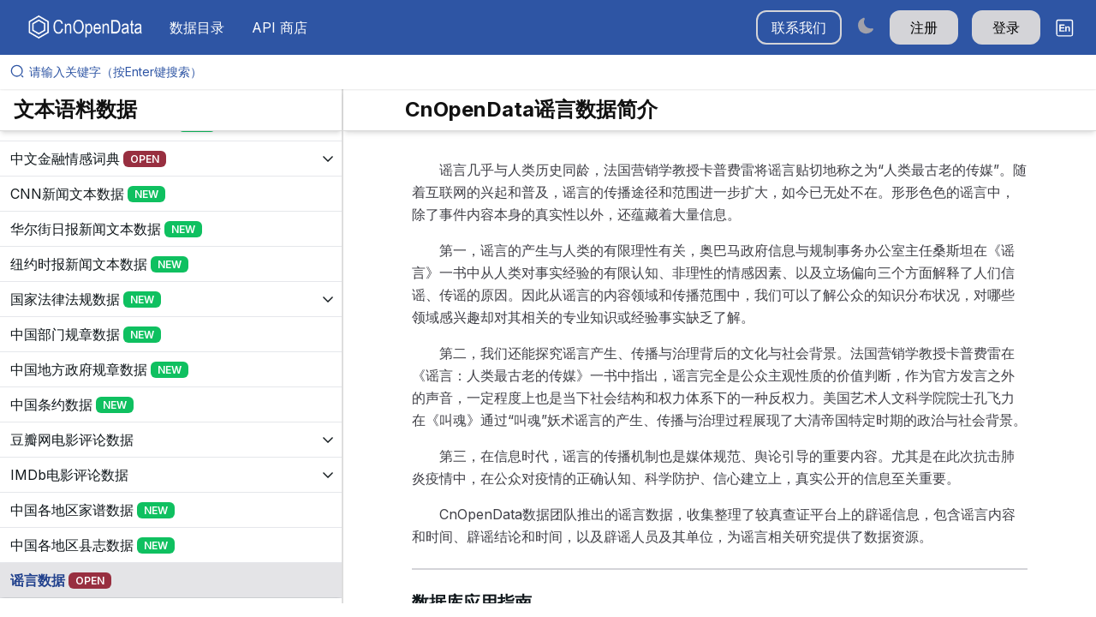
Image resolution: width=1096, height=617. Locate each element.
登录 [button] (1006, 27)
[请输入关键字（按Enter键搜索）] (555, 72)
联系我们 (798, 27)
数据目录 (197, 27)
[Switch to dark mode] (865, 25)
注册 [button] (924, 27)
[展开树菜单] (171, 158)
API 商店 (279, 27)
